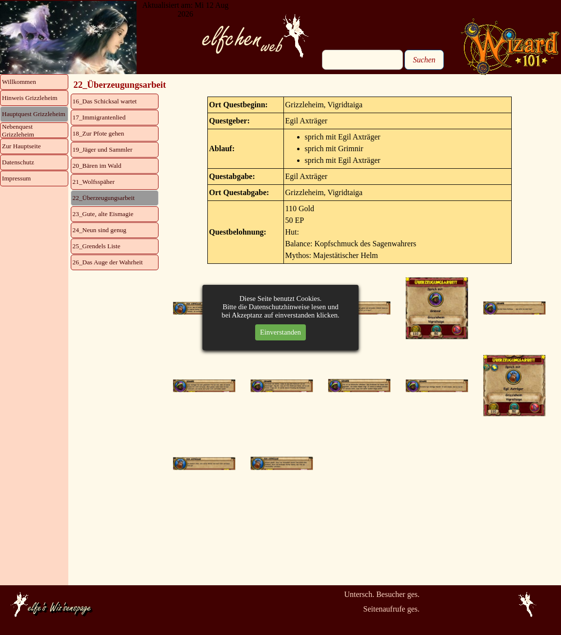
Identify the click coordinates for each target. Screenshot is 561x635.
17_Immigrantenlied (99, 117)
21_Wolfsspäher (94, 181)
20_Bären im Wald (97, 165)
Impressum (16, 178)
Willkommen (19, 81)
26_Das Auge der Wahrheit (108, 262)
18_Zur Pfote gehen (98, 133)
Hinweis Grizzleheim (30, 97)
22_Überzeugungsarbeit (104, 197)
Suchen (424, 60)
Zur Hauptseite (21, 146)
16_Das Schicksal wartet (105, 101)
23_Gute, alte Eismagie (103, 214)
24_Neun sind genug (99, 230)
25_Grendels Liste (96, 246)
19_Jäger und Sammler (103, 149)
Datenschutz (18, 162)
